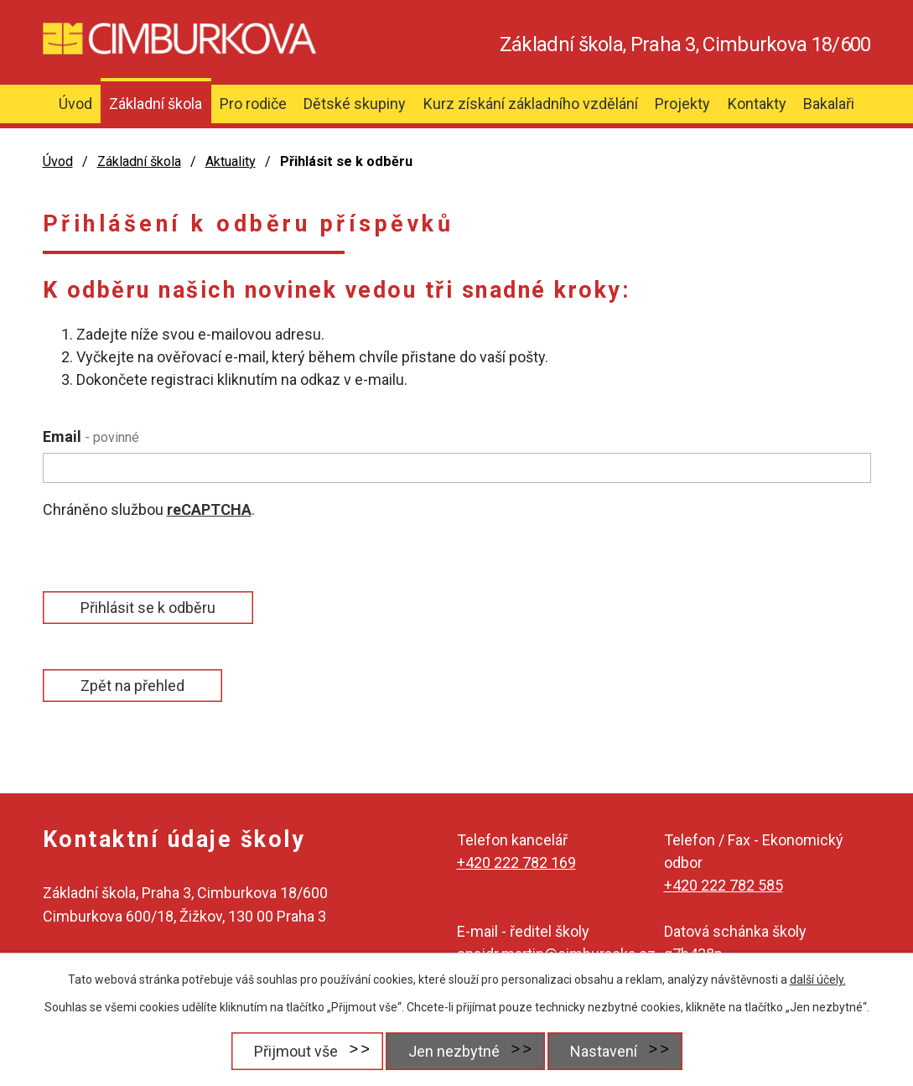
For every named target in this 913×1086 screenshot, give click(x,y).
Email (91, 436)
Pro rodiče (253, 103)
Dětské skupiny (354, 103)
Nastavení (603, 1051)
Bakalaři (828, 103)
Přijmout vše (296, 1051)
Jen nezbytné (454, 1051)
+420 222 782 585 (723, 885)
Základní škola (155, 103)
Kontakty (757, 103)
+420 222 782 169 (516, 862)
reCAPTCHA (209, 509)
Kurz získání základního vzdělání (530, 103)
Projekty (682, 103)
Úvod (75, 103)
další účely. (818, 979)
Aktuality (230, 161)
